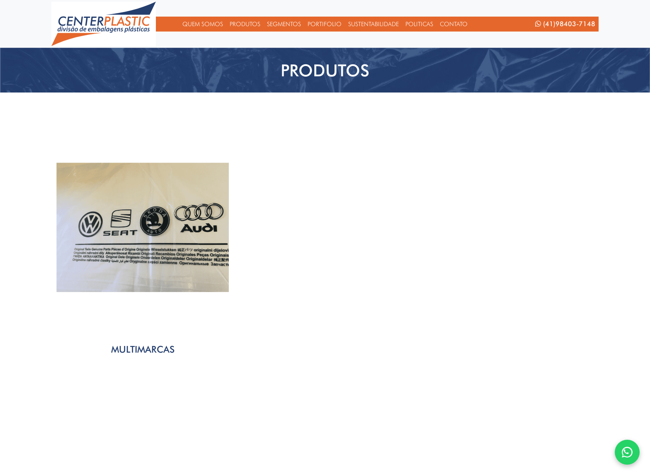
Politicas (419, 23)
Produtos (245, 23)
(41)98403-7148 (565, 24)
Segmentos (284, 23)
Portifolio (325, 23)
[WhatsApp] (627, 452)
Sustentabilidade (373, 23)
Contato (454, 23)
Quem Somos (202, 23)
